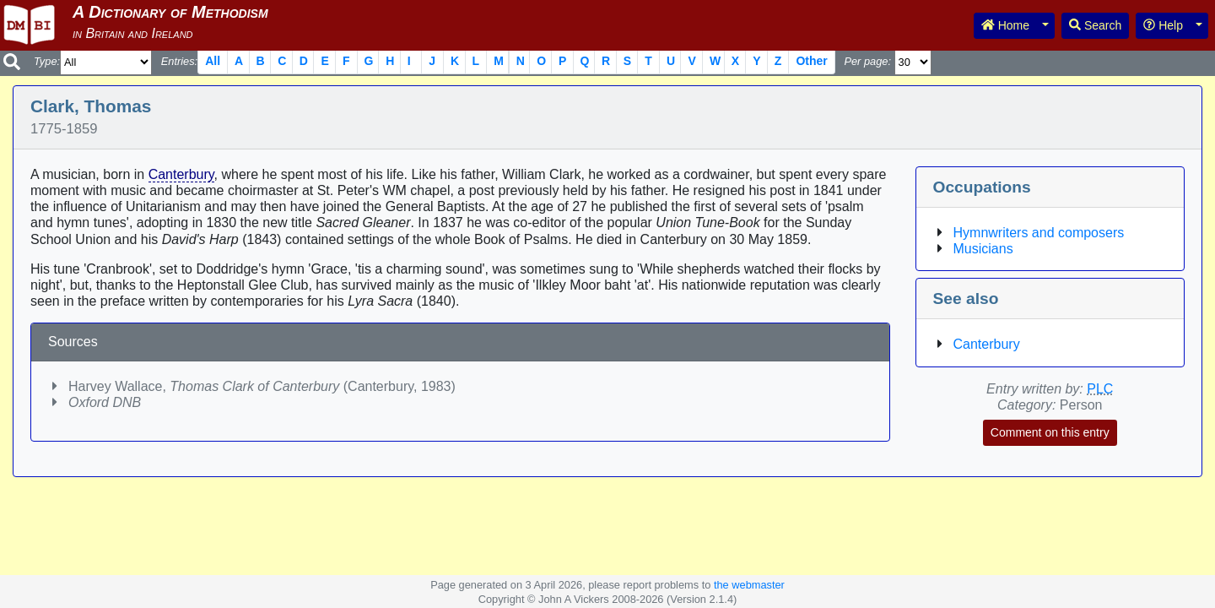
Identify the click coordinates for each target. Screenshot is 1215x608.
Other (811, 61)
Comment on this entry (1050, 432)
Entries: (179, 61)
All (212, 61)
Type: (47, 61)
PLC (1100, 389)
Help (1163, 25)
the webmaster (749, 584)
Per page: (867, 61)
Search (1095, 25)
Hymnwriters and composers (1039, 232)
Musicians (983, 249)
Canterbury (181, 174)
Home (1005, 25)
